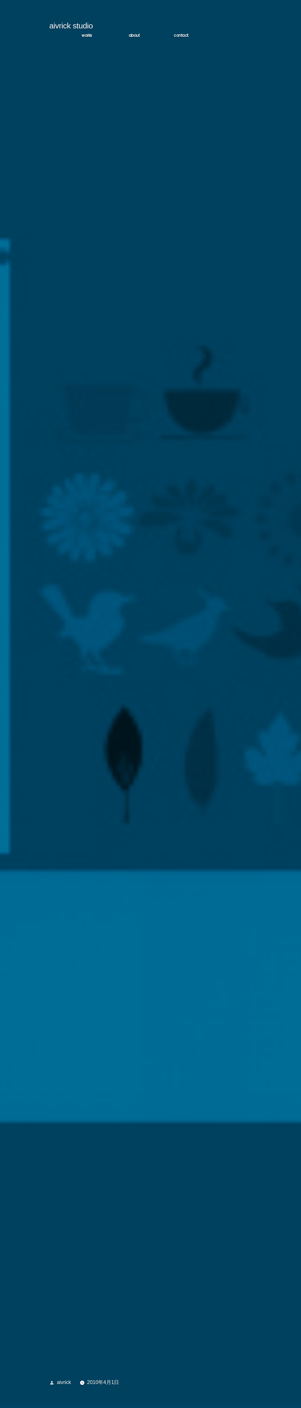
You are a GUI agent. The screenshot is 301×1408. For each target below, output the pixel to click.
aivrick (64, 1384)
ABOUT (134, 37)
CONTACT (181, 37)
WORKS (87, 37)
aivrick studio (71, 27)
